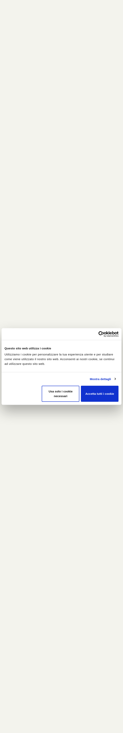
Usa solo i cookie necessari (61, 394)
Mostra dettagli (100, 378)
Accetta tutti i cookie (99, 393)
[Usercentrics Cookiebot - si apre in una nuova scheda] (101, 334)
